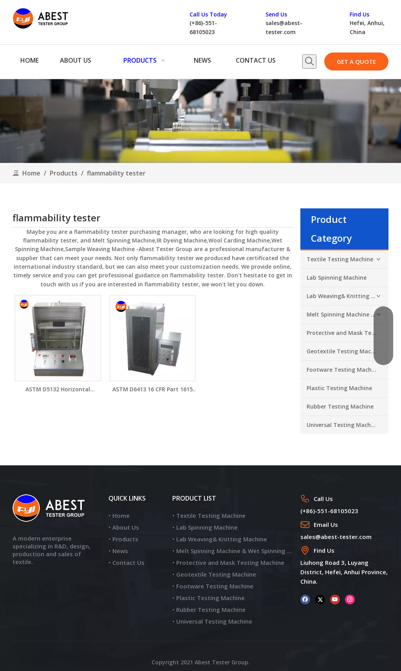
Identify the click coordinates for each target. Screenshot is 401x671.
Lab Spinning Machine (337, 277)
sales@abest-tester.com (336, 537)
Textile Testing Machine (340, 259)
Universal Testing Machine (343, 425)
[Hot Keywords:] (309, 61)
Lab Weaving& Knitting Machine (347, 296)
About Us (125, 527)
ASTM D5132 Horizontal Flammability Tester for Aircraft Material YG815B (58, 389)
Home (121, 515)
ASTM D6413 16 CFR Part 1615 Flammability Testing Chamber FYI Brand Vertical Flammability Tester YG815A (152, 389)
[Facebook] (305, 599)
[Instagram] (350, 599)
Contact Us (128, 562)
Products (125, 539)
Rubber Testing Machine (340, 406)
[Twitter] (320, 599)
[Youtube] (335, 599)
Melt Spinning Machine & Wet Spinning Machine (347, 314)
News (120, 551)
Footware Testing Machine (343, 369)
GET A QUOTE (356, 61)
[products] (200, 121)
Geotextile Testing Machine (345, 351)
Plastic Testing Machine (339, 388)
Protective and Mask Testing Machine (347, 332)
